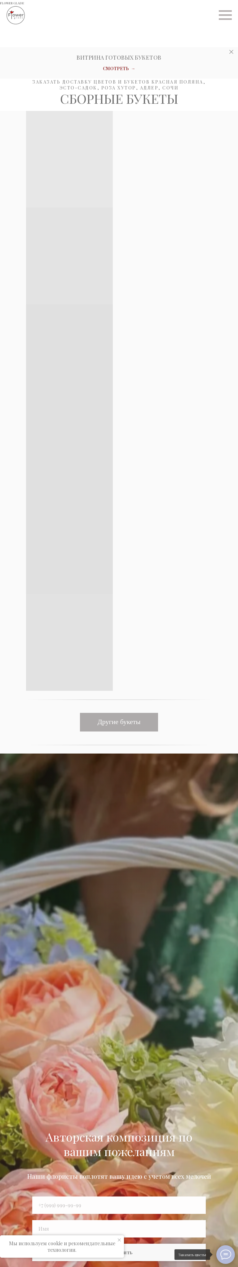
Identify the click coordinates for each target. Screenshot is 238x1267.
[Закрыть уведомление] (119, 1240)
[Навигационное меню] (225, 15)
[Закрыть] (231, 52)
